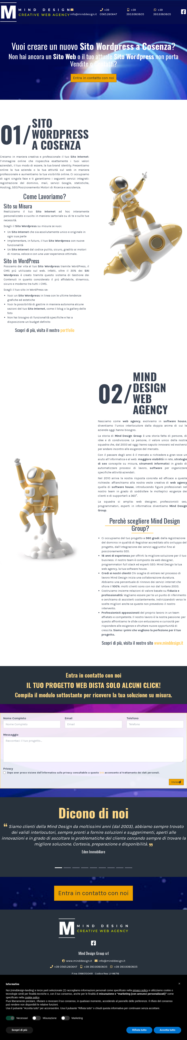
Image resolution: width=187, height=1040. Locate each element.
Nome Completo (14, 718)
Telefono (133, 718)
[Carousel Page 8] (119, 867)
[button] (179, 983)
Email (68, 718)
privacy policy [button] (140, 990)
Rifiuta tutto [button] (139, 1029)
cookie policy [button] (32, 997)
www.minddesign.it (168, 642)
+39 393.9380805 (135, 12)
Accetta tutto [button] (167, 1029)
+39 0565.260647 (108, 12)
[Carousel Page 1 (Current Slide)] (58, 867)
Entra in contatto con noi (93, 78)
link (102, 772)
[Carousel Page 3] (76, 867)
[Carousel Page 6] (102, 867)
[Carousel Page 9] (128, 867)
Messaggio (10, 734)
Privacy (8, 768)
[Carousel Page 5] (93, 867)
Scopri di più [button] (19, 1029)
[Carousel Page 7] (111, 867)
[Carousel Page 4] (84, 867)
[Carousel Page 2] (67, 867)
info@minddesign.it (83, 12)
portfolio (67, 330)
